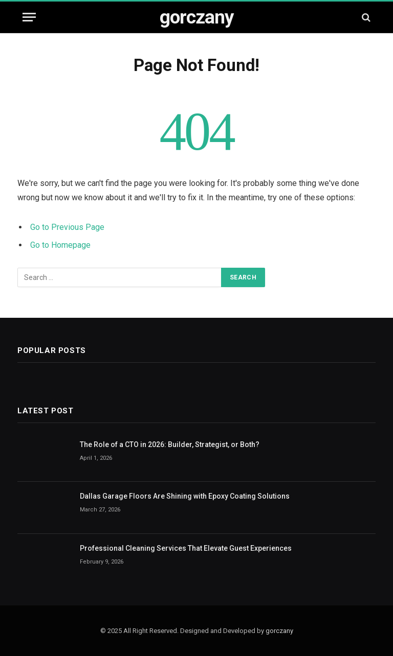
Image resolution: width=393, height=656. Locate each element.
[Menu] (29, 17)
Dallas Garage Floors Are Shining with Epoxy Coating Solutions (185, 496)
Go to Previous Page (67, 227)
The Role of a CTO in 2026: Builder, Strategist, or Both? (169, 444)
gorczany (279, 631)
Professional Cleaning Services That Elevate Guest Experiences (186, 548)
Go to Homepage (60, 245)
